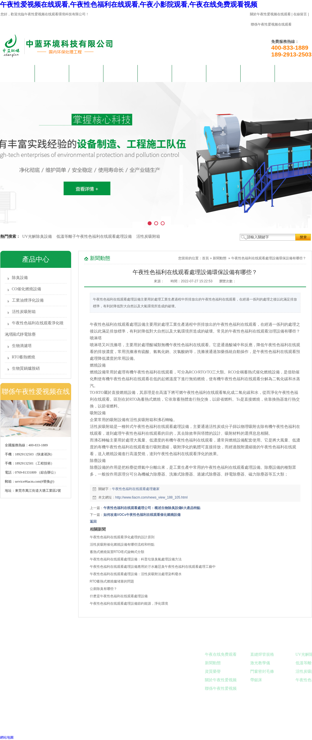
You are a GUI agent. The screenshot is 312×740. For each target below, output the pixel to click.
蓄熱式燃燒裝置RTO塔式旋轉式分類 (117, 552)
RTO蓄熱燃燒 (23, 357)
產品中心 (86, 73)
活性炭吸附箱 (148, 236)
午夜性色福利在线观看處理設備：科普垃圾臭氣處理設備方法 (136, 559)
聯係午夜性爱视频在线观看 (271, 24)
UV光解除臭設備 (37, 236)
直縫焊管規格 (262, 654)
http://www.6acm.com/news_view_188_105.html (151, 497)
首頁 (205, 258)
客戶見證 (189, 73)
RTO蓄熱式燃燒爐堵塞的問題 (112, 581)
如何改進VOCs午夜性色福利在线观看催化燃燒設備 (142, 515)
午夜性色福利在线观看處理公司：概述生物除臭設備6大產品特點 (152, 508)
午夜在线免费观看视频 (223, 76)
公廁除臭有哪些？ (103, 589)
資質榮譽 (213, 671)
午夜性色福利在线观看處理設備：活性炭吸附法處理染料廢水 (136, 574)
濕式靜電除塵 (24, 334)
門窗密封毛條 (262, 671)
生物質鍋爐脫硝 (26, 368)
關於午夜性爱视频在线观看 (270, 14)
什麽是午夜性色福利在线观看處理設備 (119, 596)
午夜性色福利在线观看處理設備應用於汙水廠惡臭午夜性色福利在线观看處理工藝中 (153, 567)
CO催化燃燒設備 (26, 289)
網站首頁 (18, 73)
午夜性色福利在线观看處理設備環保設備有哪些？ (268, 258)
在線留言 (300, 14)
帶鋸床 (256, 680)
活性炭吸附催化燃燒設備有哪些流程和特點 (122, 544)
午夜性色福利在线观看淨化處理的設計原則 (122, 537)
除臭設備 (20, 278)
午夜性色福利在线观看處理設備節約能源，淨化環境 (129, 604)
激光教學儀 (260, 663)
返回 (93, 522)
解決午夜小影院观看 (120, 76)
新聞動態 (155, 73)
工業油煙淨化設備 (28, 300)
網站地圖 (7, 737)
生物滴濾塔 (22, 346)
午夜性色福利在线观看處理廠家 (136, 489)
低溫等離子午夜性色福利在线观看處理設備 (94, 236)
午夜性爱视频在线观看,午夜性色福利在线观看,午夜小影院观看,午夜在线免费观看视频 (128, 4)
